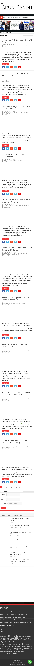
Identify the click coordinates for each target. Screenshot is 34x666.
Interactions (5, 45)
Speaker (3, 206)
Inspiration (16, 45)
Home (2, 32)
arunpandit (5, 44)
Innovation (11, 45)
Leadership (21, 45)
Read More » (5, 64)
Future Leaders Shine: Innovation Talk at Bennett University (16, 17)
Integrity (10, 160)
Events (4, 79)
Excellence (5, 160)
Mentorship (4, 46)
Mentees (26, 45)
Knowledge (14, 160)
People (8, 80)
